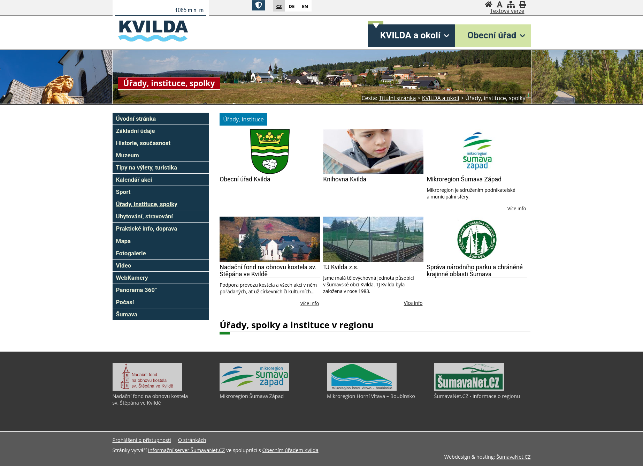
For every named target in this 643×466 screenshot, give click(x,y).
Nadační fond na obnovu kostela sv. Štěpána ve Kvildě (268, 271)
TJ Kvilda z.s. (340, 267)
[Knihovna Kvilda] (373, 151)
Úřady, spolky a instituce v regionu (297, 325)
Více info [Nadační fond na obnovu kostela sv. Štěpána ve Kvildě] (309, 303)
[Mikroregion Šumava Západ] (477, 151)
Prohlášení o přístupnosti (142, 440)
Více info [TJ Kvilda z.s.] (413, 303)
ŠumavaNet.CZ (513, 456)
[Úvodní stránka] (488, 4)
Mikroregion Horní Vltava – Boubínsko (371, 396)
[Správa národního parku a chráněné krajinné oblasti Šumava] (477, 239)
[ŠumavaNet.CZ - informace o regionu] (469, 389)
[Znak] (258, 5)
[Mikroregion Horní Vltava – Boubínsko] (362, 389)
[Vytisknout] (522, 4)
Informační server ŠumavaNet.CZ (186, 450)
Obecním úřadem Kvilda (290, 450)
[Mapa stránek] (511, 4)
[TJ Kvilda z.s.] (373, 239)
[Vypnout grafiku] (500, 4)
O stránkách (192, 440)
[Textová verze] (507, 11)
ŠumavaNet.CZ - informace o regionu (477, 396)
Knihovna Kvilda (344, 179)
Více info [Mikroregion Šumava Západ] (516, 208)
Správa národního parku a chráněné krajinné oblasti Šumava (474, 271)
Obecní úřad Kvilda (245, 179)
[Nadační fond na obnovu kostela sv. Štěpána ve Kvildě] (270, 239)
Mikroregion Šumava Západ (464, 179)
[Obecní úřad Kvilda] (270, 151)
